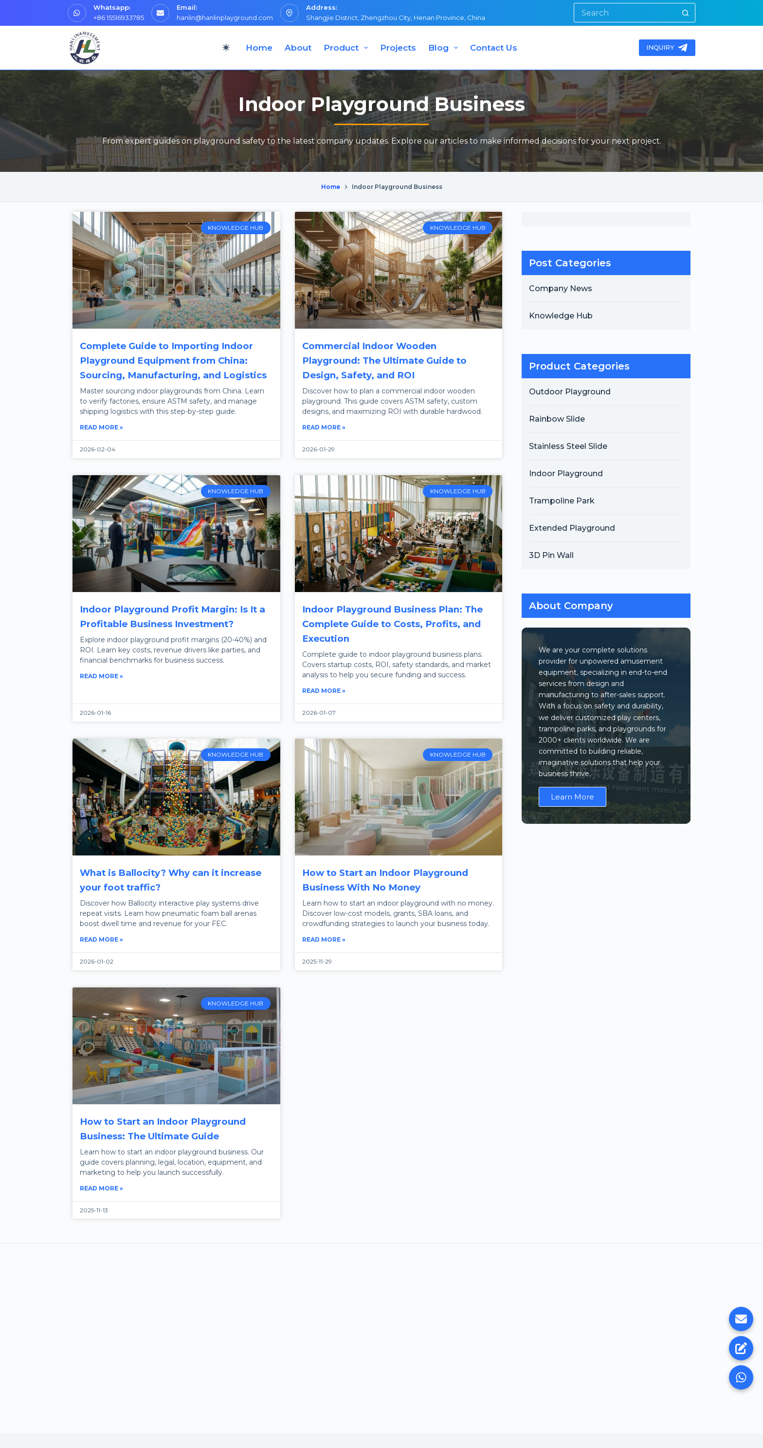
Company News (560, 288)
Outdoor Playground (570, 391)
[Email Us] (741, 1319)
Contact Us (493, 48)
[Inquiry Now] (741, 1348)
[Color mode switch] (226, 47)
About (298, 48)
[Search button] (685, 12)
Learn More (572, 796)
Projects (398, 48)
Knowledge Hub (561, 315)
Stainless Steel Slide (568, 446)
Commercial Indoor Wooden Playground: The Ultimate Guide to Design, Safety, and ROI (392, 360)
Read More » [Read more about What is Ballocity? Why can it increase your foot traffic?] (101, 954)
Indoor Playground (566, 473)
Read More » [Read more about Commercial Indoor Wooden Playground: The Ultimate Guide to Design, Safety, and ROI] (323, 427)
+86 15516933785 (118, 17)
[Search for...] (624, 12)
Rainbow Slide (557, 419)
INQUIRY (667, 47)
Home (259, 48)
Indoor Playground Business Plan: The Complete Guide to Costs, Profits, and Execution (389, 638)
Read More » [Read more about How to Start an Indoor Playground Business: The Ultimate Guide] (101, 1203)
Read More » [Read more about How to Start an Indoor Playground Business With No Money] (323, 954)
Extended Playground (572, 528)
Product (348, 48)
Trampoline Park (562, 500)
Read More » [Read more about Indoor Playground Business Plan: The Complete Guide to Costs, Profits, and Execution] (323, 705)
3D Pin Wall (551, 555)
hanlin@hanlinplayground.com (225, 17)
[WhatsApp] (741, 1377)
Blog (445, 48)
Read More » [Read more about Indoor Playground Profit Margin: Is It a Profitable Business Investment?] (101, 690)
